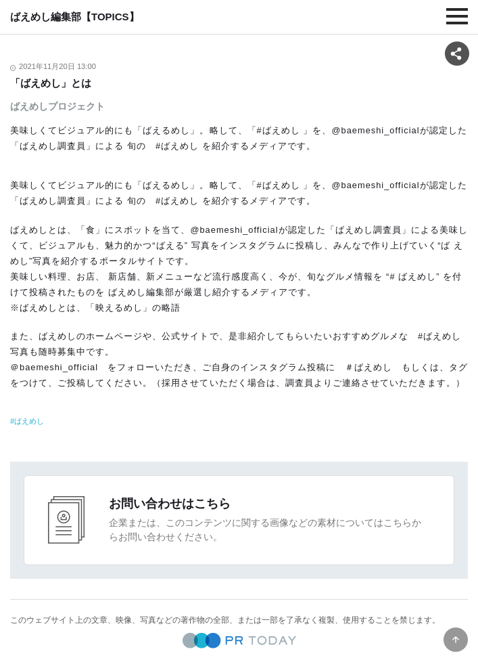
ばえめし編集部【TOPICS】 (74, 16)
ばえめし (29, 421)
